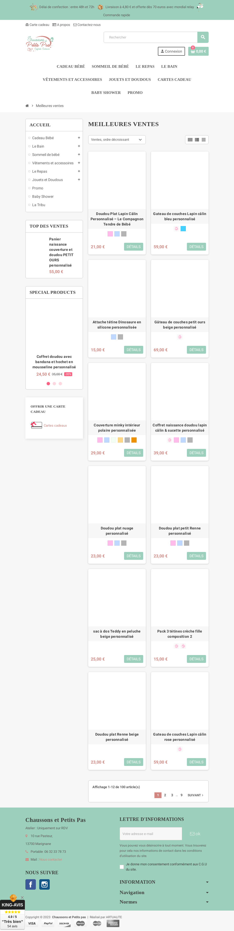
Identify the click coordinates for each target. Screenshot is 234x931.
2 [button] (54, 383)
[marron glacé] (134, 440)
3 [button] (60, 383)
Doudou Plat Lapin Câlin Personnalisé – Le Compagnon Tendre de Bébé (117, 219)
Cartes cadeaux (55, 425)
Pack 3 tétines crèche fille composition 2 (179, 634)
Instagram (44, 884)
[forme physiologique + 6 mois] (183, 646)
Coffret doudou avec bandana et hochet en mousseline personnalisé (54, 361)
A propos (61, 25)
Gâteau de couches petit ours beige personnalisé (179, 324)
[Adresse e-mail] (151, 833)
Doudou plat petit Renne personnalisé (180, 530)
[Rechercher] (156, 37)
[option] (54, 340)
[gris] (123, 233)
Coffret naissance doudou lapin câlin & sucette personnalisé (180, 427)
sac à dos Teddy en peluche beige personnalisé (117, 634)
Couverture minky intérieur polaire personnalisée (117, 427)
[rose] (110, 233)
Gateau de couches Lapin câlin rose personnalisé (179, 737)
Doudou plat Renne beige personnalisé (117, 737)
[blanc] (113, 440)
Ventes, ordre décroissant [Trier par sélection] (110, 140)
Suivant (196, 795)
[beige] (120, 440)
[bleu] (117, 233)
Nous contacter (50, 859)
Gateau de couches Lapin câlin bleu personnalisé (179, 216)
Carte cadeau (37, 25)
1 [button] (48, 383)
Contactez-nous (87, 25)
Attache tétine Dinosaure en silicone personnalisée (117, 324)
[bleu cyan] (183, 228)
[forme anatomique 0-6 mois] (176, 228)
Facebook (30, 884)
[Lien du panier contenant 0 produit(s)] (198, 51)
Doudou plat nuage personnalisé (117, 530)
